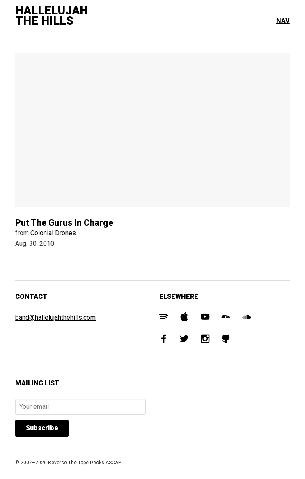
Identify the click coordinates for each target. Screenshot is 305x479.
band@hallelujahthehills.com (55, 317)
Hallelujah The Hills (51, 16)
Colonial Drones (53, 233)
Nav (283, 21)
